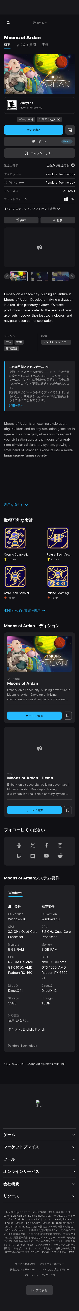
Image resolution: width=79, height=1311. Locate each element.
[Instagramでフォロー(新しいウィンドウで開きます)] (60, 846)
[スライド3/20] (60, 276)
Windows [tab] (15, 893)
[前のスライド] (7, 276)
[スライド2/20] (39, 276)
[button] (39, 504)
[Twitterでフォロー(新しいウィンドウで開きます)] (32, 846)
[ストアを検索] (8, 23)
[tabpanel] (39, 951)
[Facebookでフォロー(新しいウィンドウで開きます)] (46, 846)
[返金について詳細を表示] (73, 165)
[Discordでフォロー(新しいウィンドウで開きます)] (32, 856)
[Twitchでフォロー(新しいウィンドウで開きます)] (19, 856)
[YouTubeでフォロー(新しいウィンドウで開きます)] (46, 856)
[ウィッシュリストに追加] (39, 153)
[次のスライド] (72, 276)
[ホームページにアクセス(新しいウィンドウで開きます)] (19, 846)
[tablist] (39, 893)
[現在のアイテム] (19, 276)
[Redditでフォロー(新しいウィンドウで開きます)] (60, 856)
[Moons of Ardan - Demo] (39, 748)
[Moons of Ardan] (39, 654)
